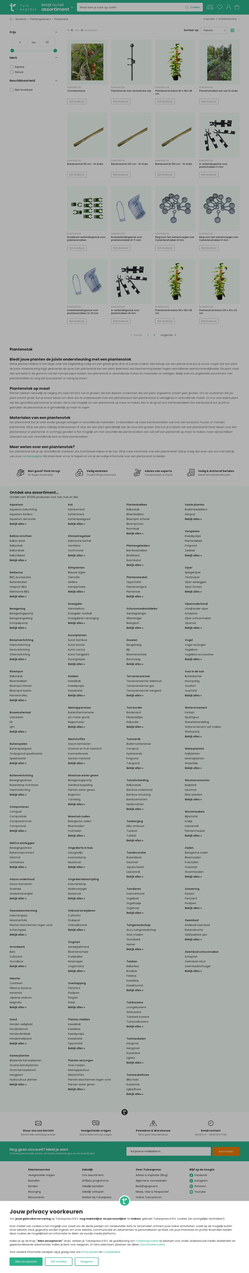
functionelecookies (152, 1244)
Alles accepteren (26, 1261)
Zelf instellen (59, 1261)
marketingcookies (147, 1241)
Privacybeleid (89, 1252)
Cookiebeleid (111, 1252)
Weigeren (86, 1261)
